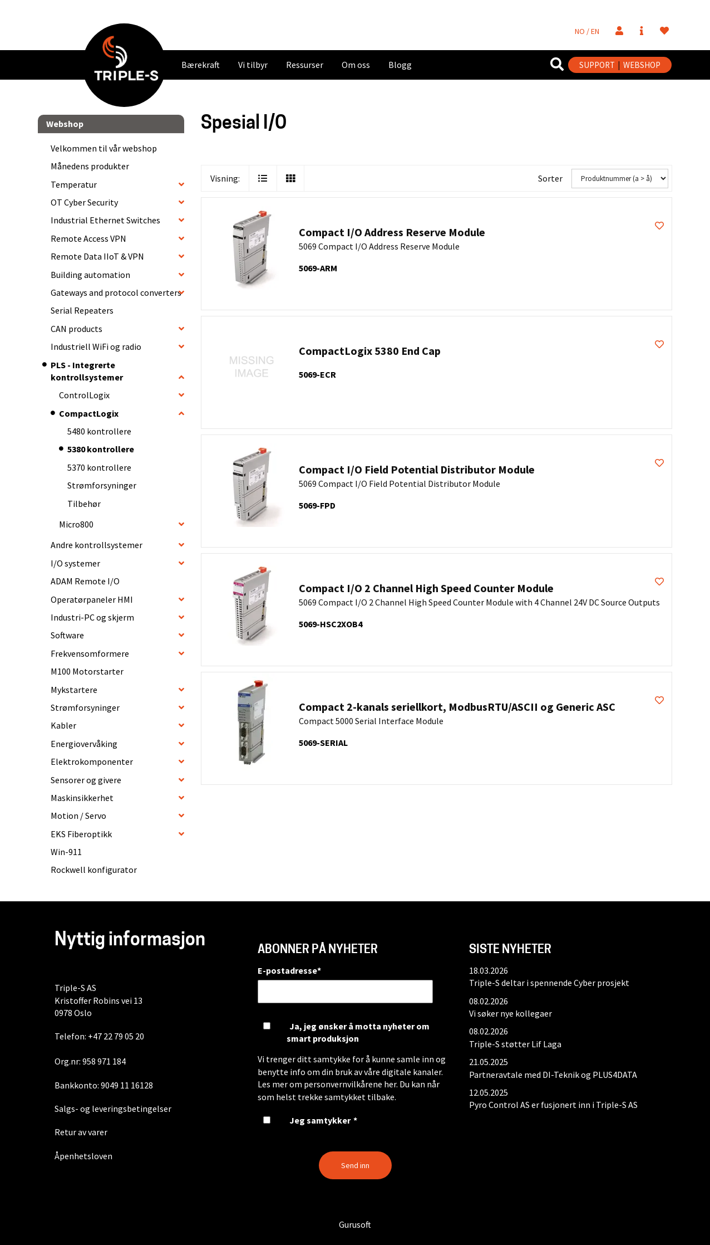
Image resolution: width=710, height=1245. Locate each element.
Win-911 (66, 851)
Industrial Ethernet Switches (105, 220)
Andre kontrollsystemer (96, 544)
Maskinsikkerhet (82, 797)
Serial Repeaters (82, 310)
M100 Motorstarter (87, 671)
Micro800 (76, 524)
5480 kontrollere (99, 431)
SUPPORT (597, 65)
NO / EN (587, 31)
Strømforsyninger (101, 485)
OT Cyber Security (84, 202)
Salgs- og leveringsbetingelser (113, 1108)
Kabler (63, 725)
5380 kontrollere (100, 449)
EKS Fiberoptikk (81, 833)
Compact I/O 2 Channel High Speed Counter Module (426, 588)
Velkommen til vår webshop (104, 148)
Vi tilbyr (253, 64)
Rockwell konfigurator (94, 869)
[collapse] (181, 184)
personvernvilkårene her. (351, 1084)
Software (67, 635)
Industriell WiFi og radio (96, 346)
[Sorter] (619, 178)
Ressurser (304, 64)
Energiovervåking (84, 743)
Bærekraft (200, 64)
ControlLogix (84, 395)
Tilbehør (84, 503)
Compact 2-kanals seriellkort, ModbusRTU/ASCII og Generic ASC (457, 707)
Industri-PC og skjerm (92, 617)
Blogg (400, 64)
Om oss (356, 64)
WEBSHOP (641, 65)
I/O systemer (75, 563)
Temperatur (74, 184)
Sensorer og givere (86, 779)
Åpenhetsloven (83, 1155)
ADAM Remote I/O (85, 581)
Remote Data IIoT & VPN (97, 256)
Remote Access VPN (88, 238)
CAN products (76, 328)
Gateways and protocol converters (116, 292)
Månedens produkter (90, 166)
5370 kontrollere (99, 467)
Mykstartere (74, 689)
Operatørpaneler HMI (92, 599)
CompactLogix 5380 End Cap (370, 351)
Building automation (90, 274)
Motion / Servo (78, 815)
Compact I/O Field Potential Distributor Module (417, 469)
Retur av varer (81, 1131)
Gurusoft (355, 1224)
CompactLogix (89, 413)
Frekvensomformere (90, 653)
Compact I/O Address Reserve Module (392, 232)
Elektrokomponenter (92, 761)
